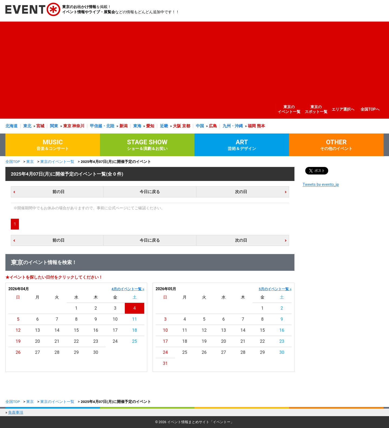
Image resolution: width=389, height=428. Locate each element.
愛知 (150, 126)
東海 (137, 126)
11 (134, 319)
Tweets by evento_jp (321, 184)
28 (57, 352)
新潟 (123, 126)
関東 (54, 126)
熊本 (261, 126)
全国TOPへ (370, 109)
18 (134, 330)
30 (95, 352)
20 (37, 341)
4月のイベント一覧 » (128, 289)
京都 (186, 126)
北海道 (11, 126)
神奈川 (78, 126)
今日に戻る (150, 191)
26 (18, 352)
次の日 (241, 191)
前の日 (58, 191)
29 (76, 352)
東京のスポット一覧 (316, 109)
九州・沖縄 (233, 126)
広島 (213, 126)
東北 (27, 126)
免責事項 (15, 412)
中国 (200, 126)
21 (57, 341)
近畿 (164, 126)
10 (115, 319)
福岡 (252, 126)
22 (76, 341)
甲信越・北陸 (102, 126)
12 (18, 330)
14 (57, 330)
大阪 (177, 126)
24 (115, 341)
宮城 (40, 126)
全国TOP (12, 161)
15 (76, 330)
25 (134, 341)
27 (37, 352)
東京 (67, 126)
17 (115, 330)
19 (18, 341)
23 (95, 341)
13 (37, 330)
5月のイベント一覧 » (275, 289)
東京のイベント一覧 (289, 109)
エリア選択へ (343, 109)
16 (95, 330)
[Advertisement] (193, 59)
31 (165, 363)
